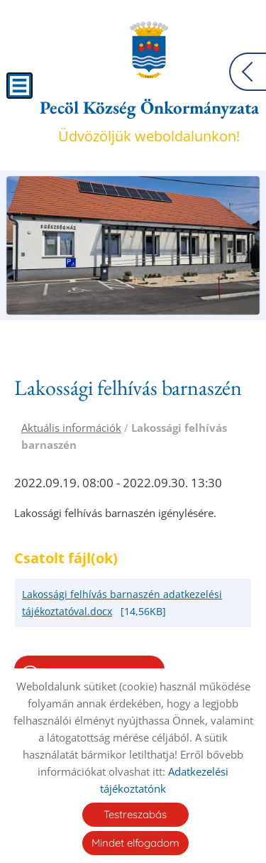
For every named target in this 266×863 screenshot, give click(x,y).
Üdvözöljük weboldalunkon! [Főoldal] (149, 121)
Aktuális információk (71, 427)
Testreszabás (135, 814)
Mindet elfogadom (135, 843)
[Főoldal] (148, 49)
